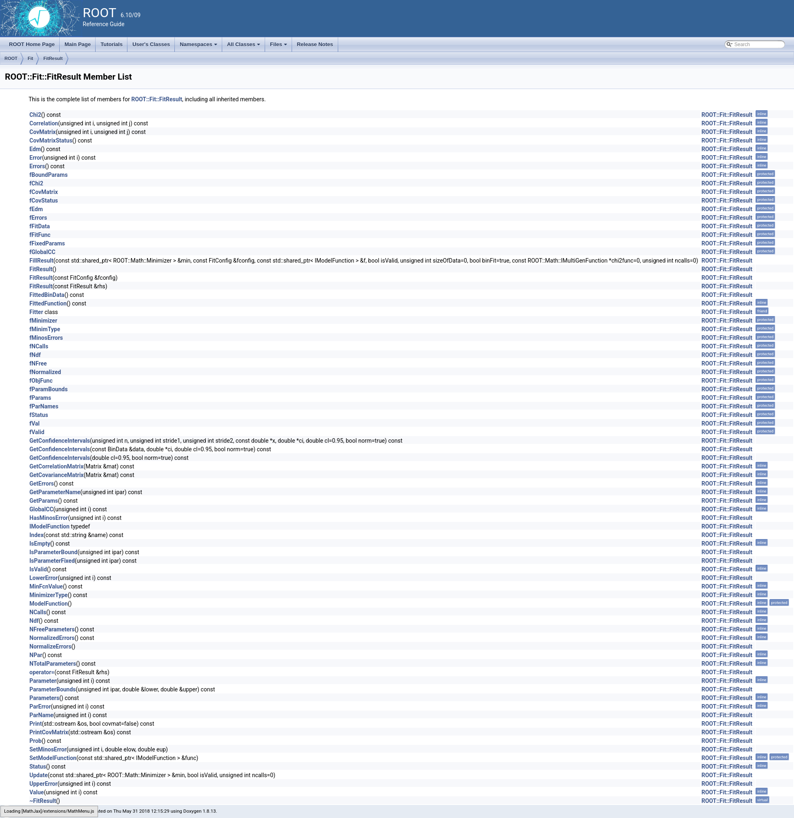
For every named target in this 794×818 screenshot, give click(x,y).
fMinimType (44, 329)
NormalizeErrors (50, 646)
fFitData (39, 226)
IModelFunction (49, 526)
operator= (41, 672)
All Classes (244, 46)
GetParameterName (54, 492)
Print (35, 723)
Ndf (34, 620)
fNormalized (45, 372)
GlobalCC (41, 509)
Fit (30, 58)
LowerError (43, 578)
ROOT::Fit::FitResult (156, 99)
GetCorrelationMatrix (56, 466)
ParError (40, 706)
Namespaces (199, 46)
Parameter (42, 681)
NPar (35, 655)
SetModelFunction (52, 758)
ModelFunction (48, 603)
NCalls (37, 612)
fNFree (38, 363)
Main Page (78, 44)
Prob (35, 741)
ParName (41, 715)
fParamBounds (48, 389)
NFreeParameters (52, 629)
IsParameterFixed (52, 560)
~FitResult (42, 801)
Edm (35, 149)
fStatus (38, 415)
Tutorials (111, 44)
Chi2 (35, 114)
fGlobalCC (42, 252)
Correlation (43, 123)
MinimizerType (48, 595)
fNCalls (38, 346)
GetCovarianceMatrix (56, 475)
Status (37, 766)
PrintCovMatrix (48, 732)
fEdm (36, 209)
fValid (37, 432)
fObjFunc (41, 380)
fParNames (43, 406)
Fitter (36, 312)
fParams (40, 398)
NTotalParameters (52, 663)
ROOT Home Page (32, 44)
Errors (37, 166)
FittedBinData (47, 295)
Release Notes (315, 44)
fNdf (35, 355)
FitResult (52, 58)
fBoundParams (48, 175)
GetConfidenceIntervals (59, 440)
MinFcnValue (46, 586)
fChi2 (36, 183)
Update (38, 775)
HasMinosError (48, 518)
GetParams (43, 500)
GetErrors (41, 483)
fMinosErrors (46, 337)
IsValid (38, 569)
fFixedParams (47, 243)
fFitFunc (40, 235)
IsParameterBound (53, 552)
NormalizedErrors (52, 638)
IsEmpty (39, 543)
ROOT (11, 58)
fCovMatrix (43, 192)
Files (279, 46)
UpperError (43, 783)
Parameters (44, 698)
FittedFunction (48, 303)
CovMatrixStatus (50, 140)
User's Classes (151, 44)
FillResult (41, 260)
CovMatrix (42, 132)
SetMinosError (48, 749)
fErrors (38, 217)
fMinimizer (43, 320)
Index (36, 535)
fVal (34, 423)
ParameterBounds (52, 689)
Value (36, 792)
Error (35, 157)
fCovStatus (43, 200)
